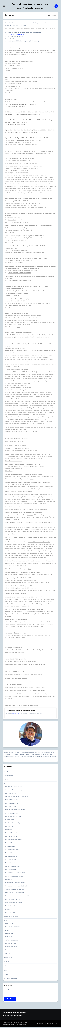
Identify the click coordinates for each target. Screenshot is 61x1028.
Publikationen (8, 958)
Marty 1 (34, 575)
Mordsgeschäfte (10, 827)
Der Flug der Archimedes (12, 900)
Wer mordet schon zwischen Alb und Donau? (19, 897)
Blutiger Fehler (9, 820)
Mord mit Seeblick (13, 251)
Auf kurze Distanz (10, 860)
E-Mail (6, 991)
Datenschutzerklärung (51, 1024)
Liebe (7, 931)
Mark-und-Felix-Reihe (18, 107)
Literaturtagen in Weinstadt (40, 483)
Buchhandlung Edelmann (14, 204)
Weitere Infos (8, 71)
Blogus (13, 1025)
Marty (26, 439)
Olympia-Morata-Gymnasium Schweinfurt (19, 261)
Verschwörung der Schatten (14, 338)
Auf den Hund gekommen (15, 231)
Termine (6, 962)
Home (6, 772)
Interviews (7, 967)
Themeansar (22, 1025)
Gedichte (7, 922)
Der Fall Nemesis (10, 907)
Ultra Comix (10, 662)
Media (6, 975)
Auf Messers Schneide (12, 850)
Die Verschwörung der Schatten (17, 241)
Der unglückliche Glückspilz (13, 840)
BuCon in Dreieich (37, 475)
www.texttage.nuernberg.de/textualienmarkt (24, 169)
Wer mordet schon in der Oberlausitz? (39, 543)
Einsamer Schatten (11, 947)
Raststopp (19, 459)
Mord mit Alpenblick (11, 844)
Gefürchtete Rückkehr (12, 941)
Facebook (10, 243)
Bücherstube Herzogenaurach (16, 103)
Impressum (40, 1024)
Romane (6, 785)
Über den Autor (8, 776)
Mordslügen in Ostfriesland (16, 35)
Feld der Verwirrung (11, 944)
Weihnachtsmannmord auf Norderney (16, 797)
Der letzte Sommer (11, 913)
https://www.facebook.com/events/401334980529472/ (29, 208)
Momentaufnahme (11, 857)
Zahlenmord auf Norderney (13, 791)
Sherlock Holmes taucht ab (15, 264)
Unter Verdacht (10, 847)
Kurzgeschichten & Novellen (12, 917)
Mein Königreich (10, 924)
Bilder (6, 781)
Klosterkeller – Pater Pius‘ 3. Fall (15, 883)
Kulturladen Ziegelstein (13, 676)
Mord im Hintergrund (11, 837)
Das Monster (9, 951)
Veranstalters (39, 253)
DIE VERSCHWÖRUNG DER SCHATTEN (19, 274)
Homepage (11, 233)
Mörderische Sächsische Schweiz (15, 877)
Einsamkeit (8, 937)
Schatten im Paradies (30, 5)
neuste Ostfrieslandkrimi (18, 55)
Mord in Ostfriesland (11, 804)
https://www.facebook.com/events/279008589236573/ (21, 451)
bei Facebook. (39, 627)
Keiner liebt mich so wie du (13, 817)
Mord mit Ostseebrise (11, 834)
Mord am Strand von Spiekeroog (15, 810)
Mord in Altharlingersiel (12, 800)
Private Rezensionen (10, 979)
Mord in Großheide (10, 794)
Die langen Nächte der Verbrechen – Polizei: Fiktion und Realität (34, 152)
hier (18, 296)
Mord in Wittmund (10, 807)
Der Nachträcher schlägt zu (13, 824)
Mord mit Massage (10, 864)
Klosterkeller (11, 221)
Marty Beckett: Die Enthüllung (14, 893)
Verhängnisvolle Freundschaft (36, 612)
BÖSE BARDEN (31, 321)
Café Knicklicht (11, 688)
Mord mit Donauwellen (12, 854)
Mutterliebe (8, 830)
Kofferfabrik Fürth (12, 249)
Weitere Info (8, 94)
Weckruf (7, 954)
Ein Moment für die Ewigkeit (13, 927)
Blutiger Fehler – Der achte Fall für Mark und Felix (22, 145)
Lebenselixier (9, 934)
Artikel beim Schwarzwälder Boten (18, 223)
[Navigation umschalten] (4, 7)
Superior (7, 910)
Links (5, 971)
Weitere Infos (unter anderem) (13, 462)
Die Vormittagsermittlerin (15, 69)
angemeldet (15, 714)
